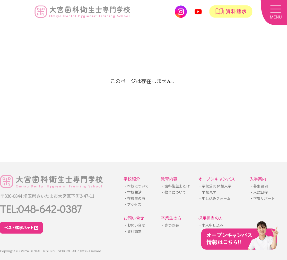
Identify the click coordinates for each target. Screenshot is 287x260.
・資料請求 (133, 231)
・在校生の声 (134, 198)
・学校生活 (133, 192)
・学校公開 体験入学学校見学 (214, 189)
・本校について (136, 186)
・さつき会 (170, 225)
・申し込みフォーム (214, 198)
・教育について (173, 192)
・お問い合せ (134, 225)
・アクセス (132, 204)
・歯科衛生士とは (175, 186)
